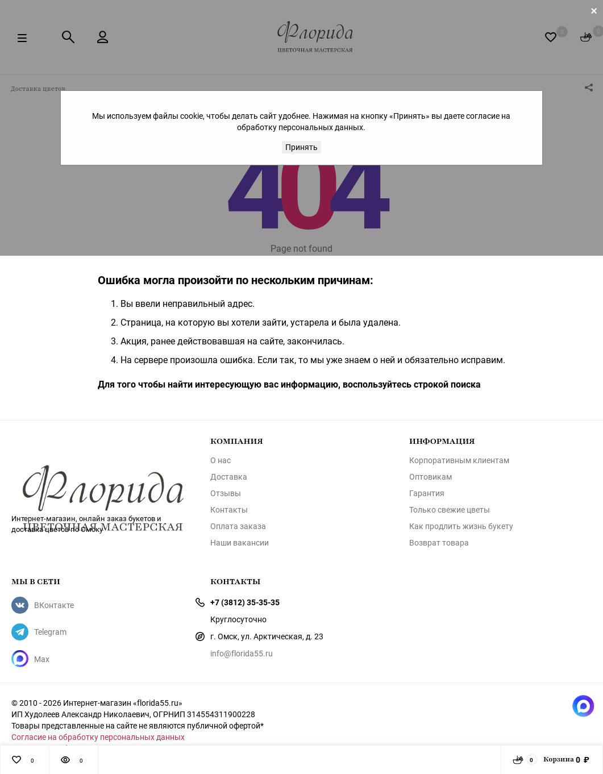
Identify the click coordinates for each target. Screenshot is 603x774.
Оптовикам (430, 477)
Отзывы (225, 493)
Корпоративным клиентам (459, 460)
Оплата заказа (238, 526)
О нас (220, 460)
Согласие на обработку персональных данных (98, 736)
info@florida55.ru (241, 653)
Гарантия (426, 493)
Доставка (228, 477)
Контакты (229, 510)
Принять (301, 147)
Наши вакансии (239, 543)
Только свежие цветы (449, 510)
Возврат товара (439, 543)
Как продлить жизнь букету (461, 526)
